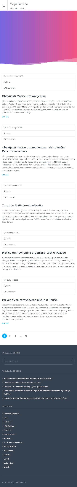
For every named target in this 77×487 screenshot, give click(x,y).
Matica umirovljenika (13, 442)
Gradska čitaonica (11, 413)
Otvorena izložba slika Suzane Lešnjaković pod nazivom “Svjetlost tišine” (36, 398)
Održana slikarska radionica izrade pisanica (22, 382)
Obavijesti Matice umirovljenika (24, 96)
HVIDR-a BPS (9, 434)
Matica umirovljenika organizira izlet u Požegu (34, 252)
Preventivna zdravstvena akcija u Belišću (30, 300)
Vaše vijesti (9, 463)
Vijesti (6, 467)
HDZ (6, 418)
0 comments (10, 88)
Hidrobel (7, 422)
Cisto (7, 82)
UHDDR (7, 455)
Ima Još (5, 117)
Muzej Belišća (10, 446)
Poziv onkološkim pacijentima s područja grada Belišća (27, 378)
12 (27, 335)
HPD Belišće (9, 426)
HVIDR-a (7, 430)
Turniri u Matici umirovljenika (22, 205)
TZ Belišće (8, 450)
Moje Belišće (28, 5)
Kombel (7, 438)
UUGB (6, 459)
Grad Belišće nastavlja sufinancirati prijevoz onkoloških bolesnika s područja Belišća (37, 392)
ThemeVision (20, 482)
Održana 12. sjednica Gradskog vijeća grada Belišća (26, 386)
